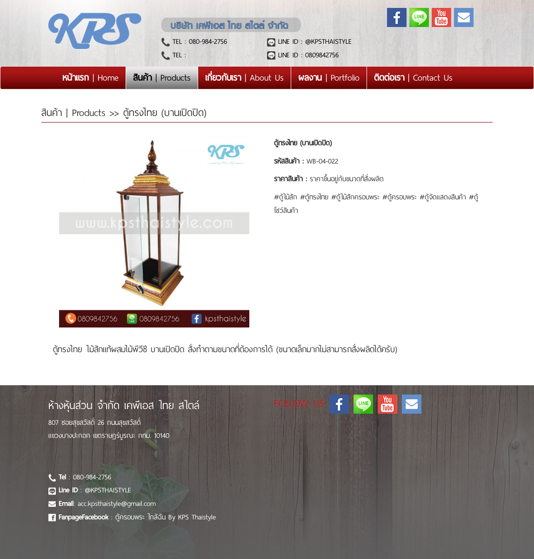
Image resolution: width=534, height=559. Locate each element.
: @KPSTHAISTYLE (95, 490)
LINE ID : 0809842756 (307, 55)
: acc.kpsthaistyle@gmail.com (107, 504)
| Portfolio (329, 77)
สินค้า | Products (75, 112)
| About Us (244, 77)
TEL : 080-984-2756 (198, 41)
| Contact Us (413, 77)
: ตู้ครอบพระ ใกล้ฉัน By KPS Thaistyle (137, 517)
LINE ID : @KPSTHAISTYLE (313, 41)
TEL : (178, 55)
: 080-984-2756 (85, 477)
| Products (162, 77)
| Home (94, 77)
